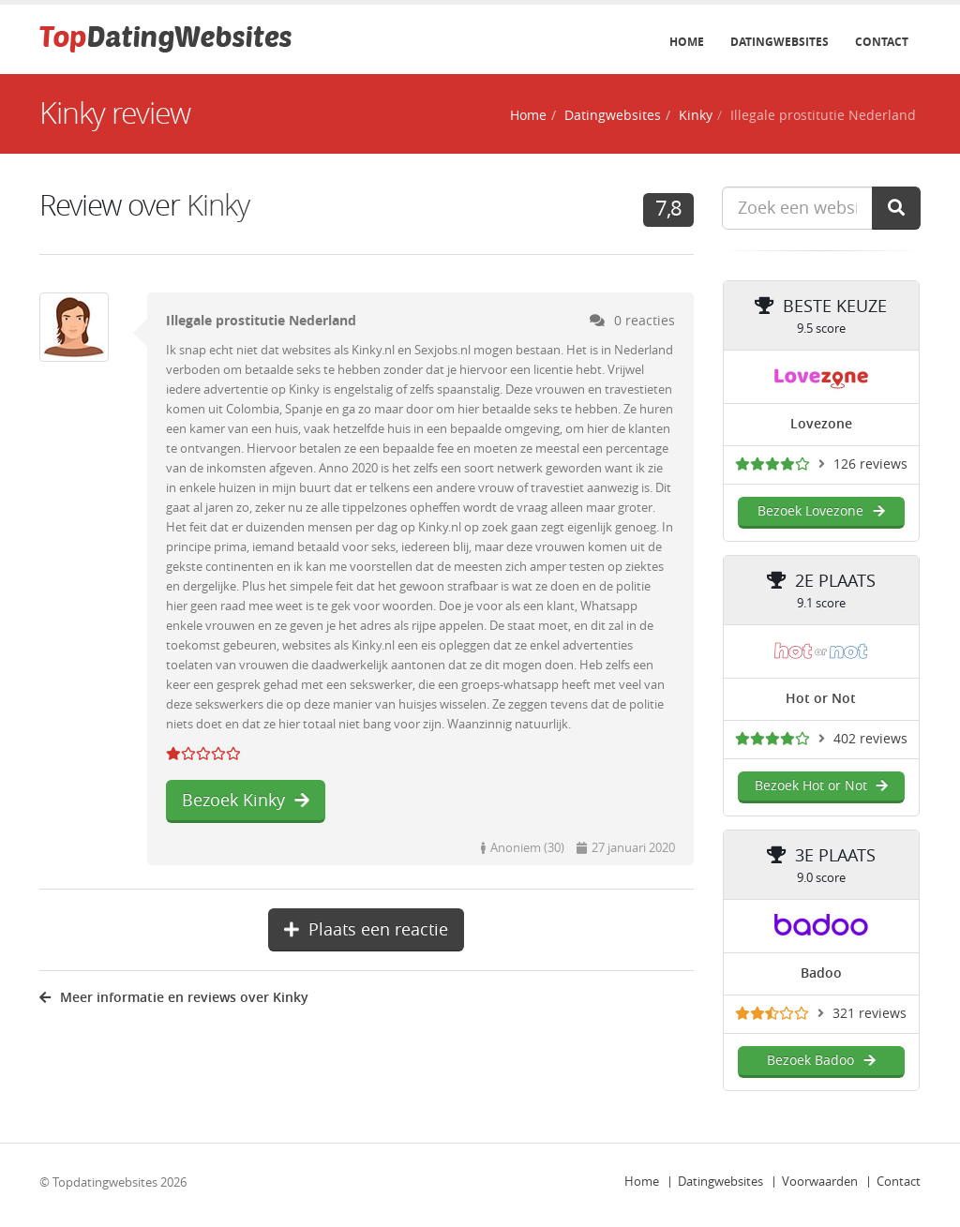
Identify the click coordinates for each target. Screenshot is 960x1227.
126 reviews (870, 464)
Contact (881, 42)
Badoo (821, 973)
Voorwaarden (820, 1182)
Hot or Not (821, 699)
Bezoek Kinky (245, 800)
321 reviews (869, 1014)
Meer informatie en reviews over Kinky (173, 998)
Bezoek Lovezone (821, 511)
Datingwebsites (779, 42)
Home (686, 42)
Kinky (695, 116)
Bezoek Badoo (821, 1061)
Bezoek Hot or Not (821, 786)
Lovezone (821, 424)
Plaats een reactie (366, 930)
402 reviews (870, 739)
